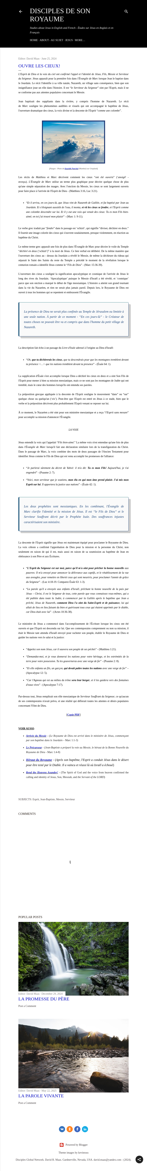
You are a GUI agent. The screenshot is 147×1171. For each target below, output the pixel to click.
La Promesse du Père (43, 998)
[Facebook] (77, 1129)
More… (80, 40)
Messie (60, 799)
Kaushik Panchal (71, 169)
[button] (139, 1159)
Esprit (36, 799)
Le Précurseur (34, 747)
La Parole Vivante (41, 1095)
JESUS (69, 40)
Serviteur (70, 799)
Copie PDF (73, 714)
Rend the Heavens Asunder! (42, 772)
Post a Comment (27, 1006)
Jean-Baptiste (47, 799)
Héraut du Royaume (39, 759)
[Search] (126, 11)
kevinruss (83, 1152)
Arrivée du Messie (36, 735)
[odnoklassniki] (70, 1129)
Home (34, 40)
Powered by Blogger (73, 1145)
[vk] (62, 1129)
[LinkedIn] (85, 1129)
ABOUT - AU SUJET (51, 40)
